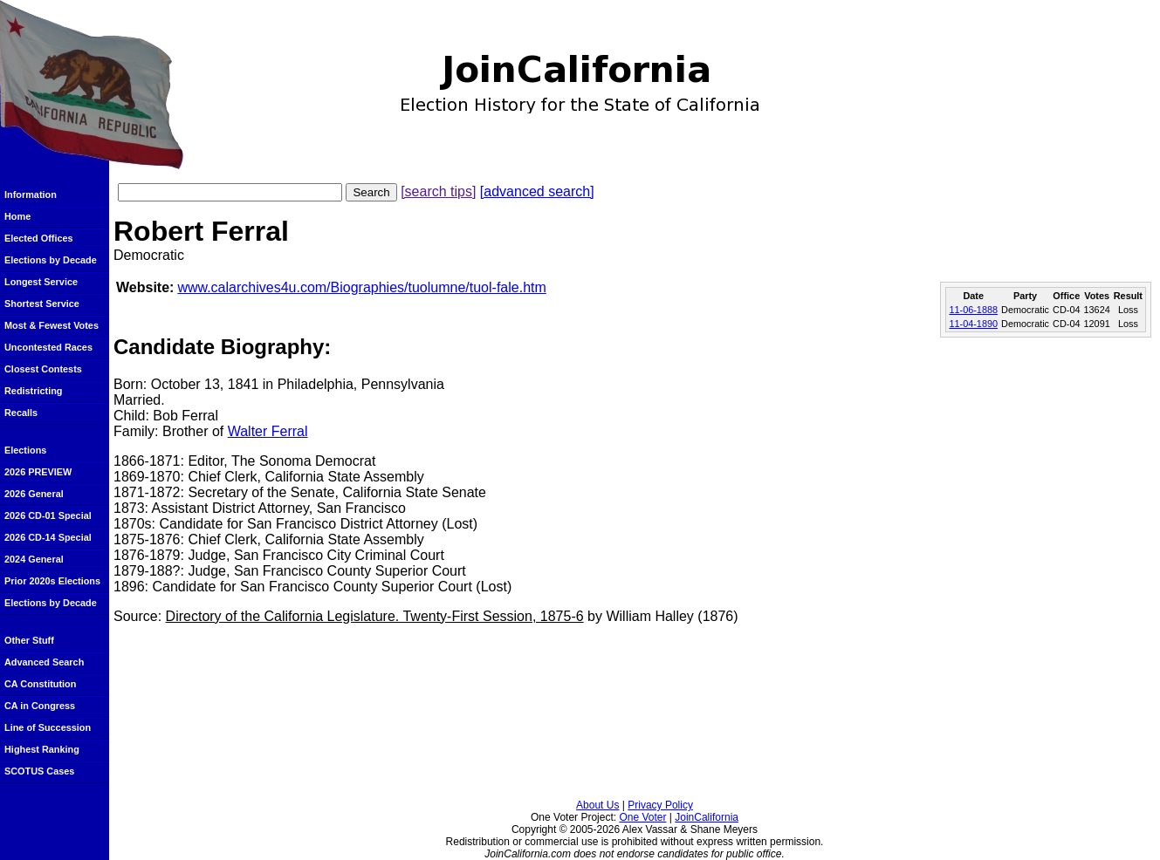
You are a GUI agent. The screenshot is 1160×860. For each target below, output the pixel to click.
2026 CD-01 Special (48, 515)
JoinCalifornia (706, 817)
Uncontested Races (48, 347)
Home (17, 216)
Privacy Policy (660, 805)
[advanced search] (537, 191)
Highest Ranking (41, 749)
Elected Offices (38, 238)
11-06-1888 (973, 309)
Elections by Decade (50, 260)
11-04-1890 (973, 323)
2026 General (34, 493)
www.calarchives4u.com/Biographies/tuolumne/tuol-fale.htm (361, 287)
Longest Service (41, 281)
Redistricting (33, 391)
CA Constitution (40, 684)
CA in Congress (39, 705)
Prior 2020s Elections (52, 581)
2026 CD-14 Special (48, 537)
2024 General (34, 559)
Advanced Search (44, 662)
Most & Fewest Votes (51, 325)
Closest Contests (43, 369)
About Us (597, 805)
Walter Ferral (268, 431)
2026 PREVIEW (38, 472)
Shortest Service (41, 303)
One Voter (642, 817)
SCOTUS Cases (39, 771)
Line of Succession (47, 727)
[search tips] (438, 191)
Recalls (21, 412)
